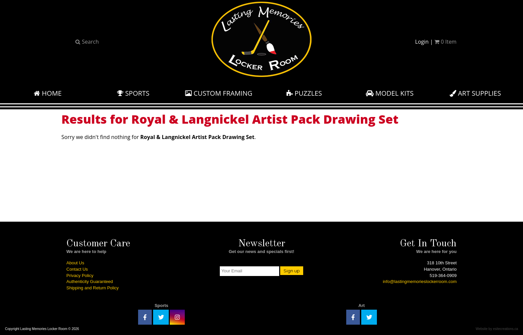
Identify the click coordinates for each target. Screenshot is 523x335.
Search (87, 41)
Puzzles (304, 93)
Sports (133, 93)
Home (48, 93)
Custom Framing (218, 93)
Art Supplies (475, 93)
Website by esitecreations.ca (497, 329)
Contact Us (77, 269)
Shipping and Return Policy (92, 287)
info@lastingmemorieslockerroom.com (420, 281)
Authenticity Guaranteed (89, 281)
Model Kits (390, 93)
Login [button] (422, 41)
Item (445, 41)
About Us (75, 262)
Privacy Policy (79, 275)
